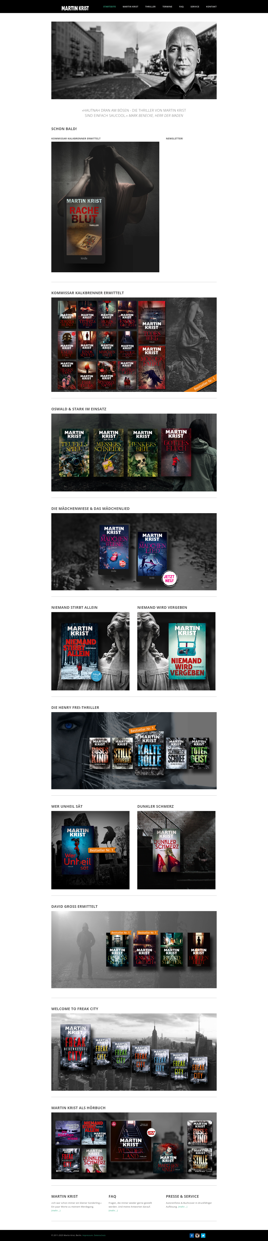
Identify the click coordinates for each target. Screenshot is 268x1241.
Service (194, 7)
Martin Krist (130, 7)
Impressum (87, 1235)
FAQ (181, 7)
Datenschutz (100, 1235)
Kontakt (211, 7)
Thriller (150, 7)
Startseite (109, 7)
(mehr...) (55, 1210)
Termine (167, 7)
